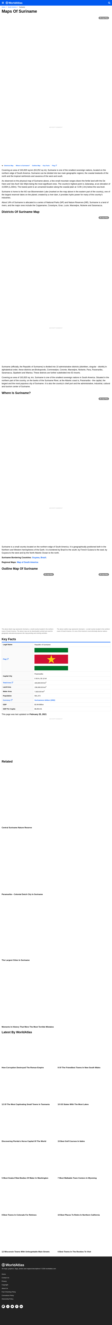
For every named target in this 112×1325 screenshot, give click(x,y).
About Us (5, 1288)
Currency (7, 700)
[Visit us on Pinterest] (16, 1306)
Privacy (4, 1281)
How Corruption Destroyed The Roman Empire (23, 1068)
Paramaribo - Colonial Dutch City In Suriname (22, 894)
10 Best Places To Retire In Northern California (79, 1215)
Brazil (43, 557)
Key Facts (46, 165)
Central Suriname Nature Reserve (17, 828)
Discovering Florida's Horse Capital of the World (24, 1141)
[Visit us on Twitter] (12, 1306)
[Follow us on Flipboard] (3, 1306)
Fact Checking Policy (9, 1292)
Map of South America (27, 562)
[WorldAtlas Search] (109, 3)
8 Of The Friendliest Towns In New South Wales (79, 1068)
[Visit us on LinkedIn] (21, 1306)
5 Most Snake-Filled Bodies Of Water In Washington (25, 1178)
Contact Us (5, 1278)
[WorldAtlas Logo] (15, 3)
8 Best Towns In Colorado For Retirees (19, 1215)
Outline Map (36, 165)
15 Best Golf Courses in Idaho (71, 1141)
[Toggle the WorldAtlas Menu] (3, 3)
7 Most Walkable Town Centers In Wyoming (77, 1178)
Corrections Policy (8, 1295)
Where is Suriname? (23, 165)
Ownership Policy (7, 1299)
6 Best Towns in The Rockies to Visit (74, 1252)
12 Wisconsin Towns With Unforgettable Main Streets (26, 1252)
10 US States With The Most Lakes (73, 1104)
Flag (54, 165)
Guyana (35, 557)
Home (4, 1274)
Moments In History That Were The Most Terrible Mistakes (28, 1027)
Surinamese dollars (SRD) (44, 700)
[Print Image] (104, 18)
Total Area (8, 683)
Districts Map (8, 165)
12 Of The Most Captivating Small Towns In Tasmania (26, 1104)
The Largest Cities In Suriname (16, 960)
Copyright (5, 1285)
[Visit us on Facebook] (8, 1306)
